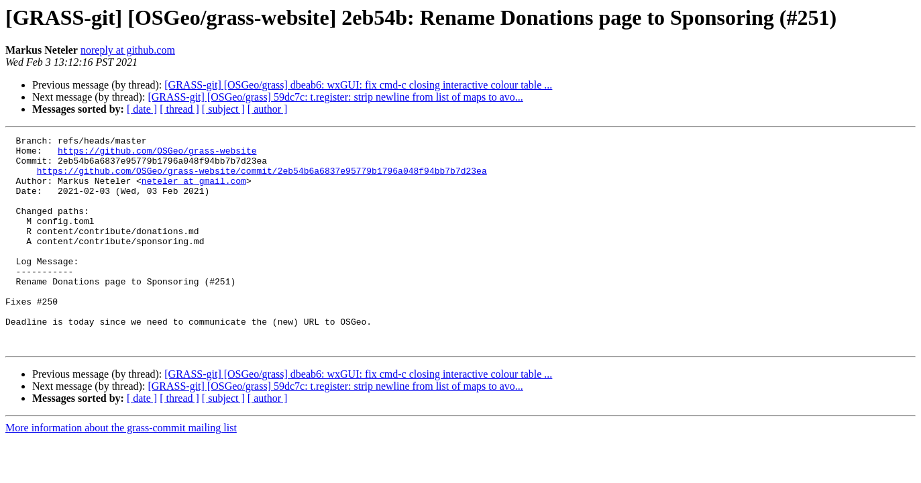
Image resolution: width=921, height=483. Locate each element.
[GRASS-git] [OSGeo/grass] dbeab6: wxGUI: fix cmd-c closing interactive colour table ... (358, 85)
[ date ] (142, 109)
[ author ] (268, 109)
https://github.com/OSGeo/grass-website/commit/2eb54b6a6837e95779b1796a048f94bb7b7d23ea (262, 178)
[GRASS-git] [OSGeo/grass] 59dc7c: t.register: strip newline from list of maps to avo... (335, 97)
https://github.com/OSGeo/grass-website (157, 154)
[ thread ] (179, 109)
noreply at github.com (127, 50)
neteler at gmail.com (194, 190)
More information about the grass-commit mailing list (121, 470)
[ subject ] (223, 109)
